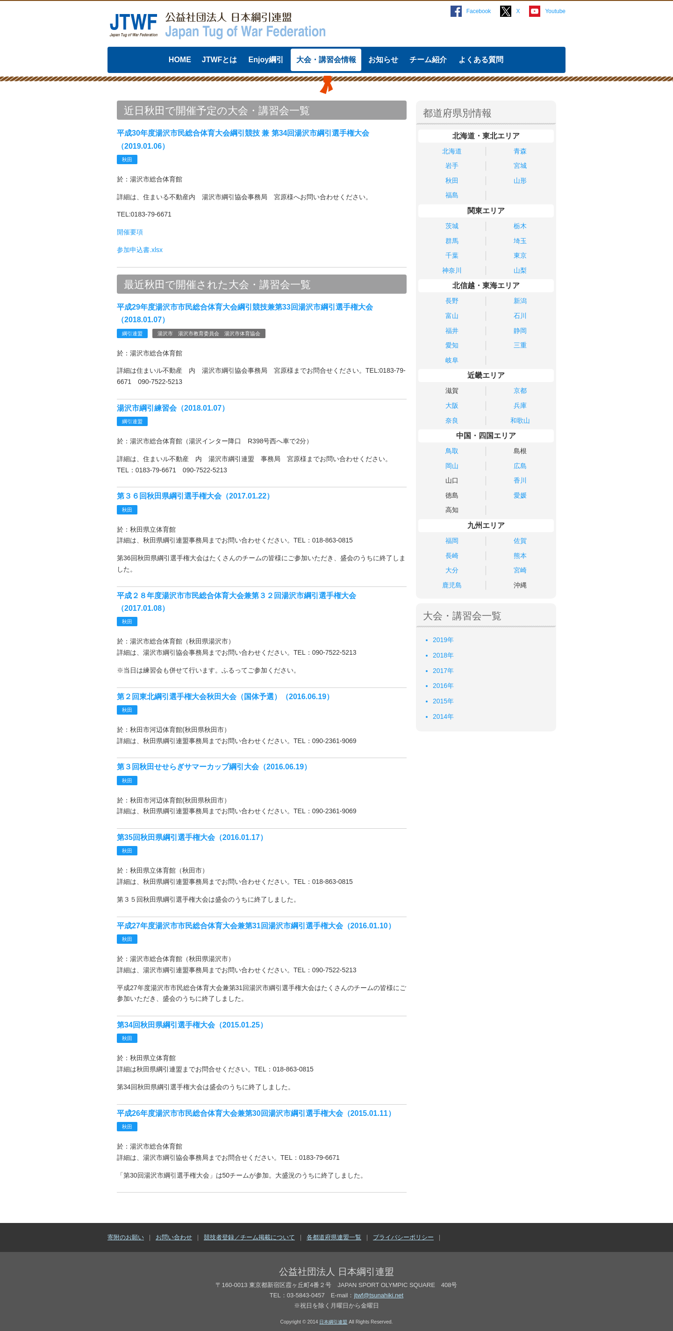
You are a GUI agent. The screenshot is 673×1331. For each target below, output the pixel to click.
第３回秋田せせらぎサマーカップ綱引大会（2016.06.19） (214, 767)
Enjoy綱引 (266, 60)
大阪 (451, 405)
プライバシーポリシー (403, 1237)
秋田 (451, 180)
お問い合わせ (174, 1237)
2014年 (443, 716)
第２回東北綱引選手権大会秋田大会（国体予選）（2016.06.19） (225, 697)
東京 (520, 255)
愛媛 (520, 495)
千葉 (451, 255)
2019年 (443, 640)
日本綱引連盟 (333, 1321)
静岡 (520, 330)
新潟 (520, 300)
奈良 (451, 420)
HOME (180, 60)
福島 (451, 195)
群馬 (451, 241)
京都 (520, 390)
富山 (451, 315)
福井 (451, 330)
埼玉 (520, 241)
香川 (520, 480)
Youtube (555, 11)
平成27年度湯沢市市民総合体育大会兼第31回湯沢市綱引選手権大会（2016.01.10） (256, 926)
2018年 (443, 655)
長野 (451, 300)
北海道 (452, 151)
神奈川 (452, 270)
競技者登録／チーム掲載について (249, 1237)
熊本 (520, 555)
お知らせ (383, 60)
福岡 (451, 540)
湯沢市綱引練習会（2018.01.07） (173, 408)
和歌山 (520, 420)
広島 (520, 466)
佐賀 (520, 540)
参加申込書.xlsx (140, 249)
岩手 (451, 165)
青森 (520, 151)
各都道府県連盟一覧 (334, 1237)
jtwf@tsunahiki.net (378, 1295)
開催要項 (130, 232)
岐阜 (451, 360)
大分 (451, 570)
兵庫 (520, 405)
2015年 (443, 701)
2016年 (443, 685)
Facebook (478, 11)
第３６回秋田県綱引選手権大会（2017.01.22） (195, 496)
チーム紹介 (428, 60)
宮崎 (520, 570)
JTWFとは (219, 60)
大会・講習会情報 (326, 60)
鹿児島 (452, 585)
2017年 (443, 670)
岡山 (451, 466)
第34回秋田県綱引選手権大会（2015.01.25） (192, 1025)
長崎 (451, 555)
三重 (520, 345)
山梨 (520, 270)
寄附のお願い (125, 1237)
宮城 (520, 165)
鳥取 (451, 451)
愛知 (451, 345)
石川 (520, 315)
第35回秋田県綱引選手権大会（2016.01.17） (192, 837)
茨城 (451, 226)
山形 (520, 180)
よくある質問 (480, 60)
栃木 (520, 226)
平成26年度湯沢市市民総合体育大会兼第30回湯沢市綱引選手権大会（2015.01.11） (256, 1113)
